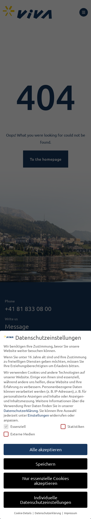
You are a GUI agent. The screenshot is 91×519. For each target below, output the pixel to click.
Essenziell (15, 426)
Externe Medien (19, 434)
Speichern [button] (45, 463)
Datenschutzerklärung (21, 410)
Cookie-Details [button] (23, 513)
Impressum (70, 513)
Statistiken (72, 426)
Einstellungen (38, 415)
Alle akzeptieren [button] (46, 449)
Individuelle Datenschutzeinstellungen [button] (45, 500)
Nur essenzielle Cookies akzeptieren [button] (45, 481)
